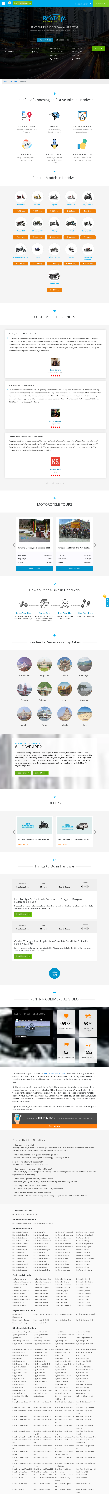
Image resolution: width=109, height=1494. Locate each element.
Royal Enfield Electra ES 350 (21, 1463)
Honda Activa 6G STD (19, 1328)
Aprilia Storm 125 (61, 1171)
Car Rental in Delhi (40, 1118)
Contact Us (41, 725)
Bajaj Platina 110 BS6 (41, 1200)
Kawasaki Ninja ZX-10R (62, 1378)
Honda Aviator (60, 1328)
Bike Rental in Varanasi (62, 1103)
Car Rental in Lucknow (83, 1127)
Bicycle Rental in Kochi (41, 1153)
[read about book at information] (38, 48)
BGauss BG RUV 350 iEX (84, 1217)
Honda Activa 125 (82, 1305)
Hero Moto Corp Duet (20, 1250)
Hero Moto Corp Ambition (85, 1241)
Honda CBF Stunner (19, 1337)
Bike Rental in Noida (19, 1091)
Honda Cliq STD (60, 1340)
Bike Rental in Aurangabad (85, 1065)
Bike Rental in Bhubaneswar (64, 1068)
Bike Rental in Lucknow (62, 1086)
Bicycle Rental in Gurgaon (21, 1153)
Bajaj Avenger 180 (61, 1174)
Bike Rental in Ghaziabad (42, 1074)
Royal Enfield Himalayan (20, 1471)
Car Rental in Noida (61, 1130)
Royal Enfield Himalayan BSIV (85, 1483)
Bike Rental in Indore (19, 1080)
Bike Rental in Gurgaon (83, 1074)
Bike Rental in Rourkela (41, 1097)
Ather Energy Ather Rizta (42, 1174)
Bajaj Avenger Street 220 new (86, 1182)
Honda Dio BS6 (39, 1343)
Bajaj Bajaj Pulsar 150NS (63, 1185)
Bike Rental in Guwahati (20, 1077)
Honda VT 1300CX (18, 1360)
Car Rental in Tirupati (83, 1135)
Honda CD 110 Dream (20, 1340)
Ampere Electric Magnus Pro (22, 1165)
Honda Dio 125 (17, 1343)
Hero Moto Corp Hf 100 (84, 1250)
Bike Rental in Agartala (20, 1065)
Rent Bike (13, 81)
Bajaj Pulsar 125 (60, 1200)
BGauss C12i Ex (17, 1220)
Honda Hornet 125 (61, 1349)
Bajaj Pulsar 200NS (82, 1206)
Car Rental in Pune (40, 1133)
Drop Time (75, 55)
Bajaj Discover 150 (82, 1191)
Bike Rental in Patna (61, 1091)
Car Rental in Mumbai (19, 1130)
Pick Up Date (55, 48)
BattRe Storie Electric (62, 1217)
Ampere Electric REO (41, 1165)
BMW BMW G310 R (18, 1223)
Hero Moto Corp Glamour (42, 1250)
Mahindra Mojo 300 (82, 1393)
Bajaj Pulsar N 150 (82, 1209)
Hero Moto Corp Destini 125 (64, 1244)
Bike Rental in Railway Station (43, 1056)
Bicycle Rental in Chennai (63, 1147)
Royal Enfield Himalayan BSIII (64, 1483)
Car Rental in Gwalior (83, 1121)
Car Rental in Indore (40, 1124)
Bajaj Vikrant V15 (18, 1217)
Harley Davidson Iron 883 (84, 1229)
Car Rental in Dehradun (20, 1118)
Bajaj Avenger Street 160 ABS (22, 1182)
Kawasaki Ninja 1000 (41, 1375)
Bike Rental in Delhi (82, 1071)
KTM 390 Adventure (61, 1381)
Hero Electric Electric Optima (64, 1235)
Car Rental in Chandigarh (42, 1115)
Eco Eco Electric (39, 1229)
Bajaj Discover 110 (40, 1191)
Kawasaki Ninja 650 (19, 1378)
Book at (35, 48)
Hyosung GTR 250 (82, 1360)
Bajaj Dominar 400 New (20, 1197)
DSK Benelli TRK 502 (61, 1226)
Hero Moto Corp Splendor (43, 1279)
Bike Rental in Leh (39, 1086)
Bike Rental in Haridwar (63, 1077)
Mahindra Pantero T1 (19, 1395)
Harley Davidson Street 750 (21, 1235)
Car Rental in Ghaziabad (84, 1118)
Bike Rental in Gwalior (41, 1077)
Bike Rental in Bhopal (41, 1068)
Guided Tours (62, 40)
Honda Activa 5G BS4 (19, 1317)
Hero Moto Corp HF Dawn (21, 1252)
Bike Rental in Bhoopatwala (21, 1056)
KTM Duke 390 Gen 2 (41, 1387)
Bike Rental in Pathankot (42, 1091)
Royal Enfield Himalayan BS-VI (86, 1477)
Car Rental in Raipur (61, 1133)
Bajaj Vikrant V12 (81, 1215)
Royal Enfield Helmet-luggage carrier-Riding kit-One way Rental (86, 1465)
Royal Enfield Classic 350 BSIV (65, 1422)
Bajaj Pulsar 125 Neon (20, 1203)
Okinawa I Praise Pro (83, 1395)
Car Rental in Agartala (19, 1112)
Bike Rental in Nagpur (62, 1088)
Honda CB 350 (39, 1331)
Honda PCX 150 (60, 1355)
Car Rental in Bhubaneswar (21, 1115)
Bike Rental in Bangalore (20, 1068)
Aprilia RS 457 (80, 1168)
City (6, 48)
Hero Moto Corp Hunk (83, 1252)
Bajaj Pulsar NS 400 (40, 1215)
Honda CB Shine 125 (19, 1334)
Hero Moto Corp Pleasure (63, 1273)
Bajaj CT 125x (80, 1188)
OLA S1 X (37, 1401)
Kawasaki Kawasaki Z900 (20, 1375)
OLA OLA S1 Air (60, 1398)
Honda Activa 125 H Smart (64, 1308)
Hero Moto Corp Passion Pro (86, 1270)
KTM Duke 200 (59, 1384)
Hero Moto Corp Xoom (42, 1290)
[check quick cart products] (90, 4)
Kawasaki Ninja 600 (82, 1375)
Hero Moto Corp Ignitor (20, 1258)
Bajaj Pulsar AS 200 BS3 (63, 1209)
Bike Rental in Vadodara (42, 1103)
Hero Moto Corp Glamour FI (64, 1250)
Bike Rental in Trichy (82, 1100)
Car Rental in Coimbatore (84, 1115)
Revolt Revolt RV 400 (40, 1410)
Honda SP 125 (38, 1358)
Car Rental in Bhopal (83, 1112)
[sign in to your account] (81, 4)
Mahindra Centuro (18, 1393)
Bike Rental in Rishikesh (20, 1097)
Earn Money (54, 959)
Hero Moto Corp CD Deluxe (43, 1244)
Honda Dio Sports (18, 1346)
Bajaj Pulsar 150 (60, 1203)
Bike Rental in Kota (18, 1086)
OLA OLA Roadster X (19, 1398)
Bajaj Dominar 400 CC (83, 1194)
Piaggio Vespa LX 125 (19, 1407)
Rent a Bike (16, 1047)
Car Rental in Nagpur (41, 1130)
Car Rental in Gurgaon (41, 1121)
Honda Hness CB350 (83, 1346)
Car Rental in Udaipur (41, 1138)
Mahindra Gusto (39, 1393)
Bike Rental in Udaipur (20, 1103)
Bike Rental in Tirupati (62, 1100)
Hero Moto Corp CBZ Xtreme (22, 1244)
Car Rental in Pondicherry (21, 1133)
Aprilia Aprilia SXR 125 (41, 1168)
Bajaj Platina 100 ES (19, 1200)
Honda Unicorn (81, 1358)
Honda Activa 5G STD (83, 1317)
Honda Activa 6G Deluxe (42, 1323)
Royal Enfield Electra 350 (84, 1457)
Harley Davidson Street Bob (43, 1235)
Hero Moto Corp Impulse (42, 1258)
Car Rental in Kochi (18, 1127)
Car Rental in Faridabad (63, 1118)
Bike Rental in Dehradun (63, 1071)
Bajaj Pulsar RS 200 (61, 1215)
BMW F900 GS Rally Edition (43, 1223)
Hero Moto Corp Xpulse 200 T (86, 1296)
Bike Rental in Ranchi (83, 1094)
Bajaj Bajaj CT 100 (18, 1185)
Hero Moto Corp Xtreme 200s (44, 1305)
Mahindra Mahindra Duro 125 (65, 1393)
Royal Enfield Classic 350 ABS (86, 1416)
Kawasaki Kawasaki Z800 (84, 1369)
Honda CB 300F (17, 1331)
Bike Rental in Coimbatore (42, 1071)
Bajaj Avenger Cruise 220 (42, 1177)
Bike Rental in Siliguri (62, 1097)
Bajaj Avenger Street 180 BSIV (44, 1182)
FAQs (107, 602)
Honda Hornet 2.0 (82, 1349)
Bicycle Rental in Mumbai (84, 1153)
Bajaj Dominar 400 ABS (62, 1194)
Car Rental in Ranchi (82, 1133)
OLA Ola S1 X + (17, 1401)
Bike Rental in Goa (61, 1074)
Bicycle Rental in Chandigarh (43, 1147)
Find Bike (98, 48)
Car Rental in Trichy (19, 1138)
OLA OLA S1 (38, 1398)
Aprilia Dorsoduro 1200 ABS (64, 1168)
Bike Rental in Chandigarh (84, 1068)
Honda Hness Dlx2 (18, 1349)
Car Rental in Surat (61, 1135)
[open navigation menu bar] (3, 3)
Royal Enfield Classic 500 (63, 1445)
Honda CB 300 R (81, 1328)
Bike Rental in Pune (18, 1094)
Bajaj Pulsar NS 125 (61, 1212)
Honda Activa (59, 1305)
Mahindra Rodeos (40, 1395)
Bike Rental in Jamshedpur (64, 1080)
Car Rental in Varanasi (83, 1138)
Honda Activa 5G (81, 1311)
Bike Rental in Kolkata (83, 1083)
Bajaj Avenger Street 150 (84, 1177)
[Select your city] (101, 3)
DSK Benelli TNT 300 (40, 1226)
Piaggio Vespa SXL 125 (83, 1407)
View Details (34, 569)
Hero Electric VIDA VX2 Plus (64, 1241)
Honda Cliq (37, 1340)
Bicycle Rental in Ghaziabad (85, 1147)
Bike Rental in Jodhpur (83, 1080)
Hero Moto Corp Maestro (21, 1264)
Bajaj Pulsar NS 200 (19, 1215)
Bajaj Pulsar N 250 (18, 1212)
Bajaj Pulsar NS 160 (82, 1212)
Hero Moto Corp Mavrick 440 (22, 1270)
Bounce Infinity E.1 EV (83, 1223)
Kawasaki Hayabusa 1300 (63, 1369)
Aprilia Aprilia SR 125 (83, 1165)
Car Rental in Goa (18, 1121)
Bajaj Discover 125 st (62, 1191)
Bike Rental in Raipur (62, 1094)
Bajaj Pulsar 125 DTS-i (83, 1200)
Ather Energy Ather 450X (20, 1174)
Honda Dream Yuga (40, 1346)
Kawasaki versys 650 (83, 1378)
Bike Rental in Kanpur (19, 1083)
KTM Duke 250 (80, 1384)
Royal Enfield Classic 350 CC (85, 1422)
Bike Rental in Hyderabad (84, 1077)
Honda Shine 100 (18, 1358)
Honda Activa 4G (18, 1311)
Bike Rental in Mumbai (41, 1088)
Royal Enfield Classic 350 (42, 1416)
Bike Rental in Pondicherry (85, 1091)
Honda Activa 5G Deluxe (42, 1317)
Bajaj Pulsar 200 (60, 1206)
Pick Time (53, 55)
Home (5, 81)
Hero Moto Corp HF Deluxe (43, 1252)
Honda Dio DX (59, 1343)
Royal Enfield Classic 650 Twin (44, 1451)
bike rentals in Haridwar (54, 906)
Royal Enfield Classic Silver (85, 1451)
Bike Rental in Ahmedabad (64, 1065)
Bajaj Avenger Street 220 (63, 1182)
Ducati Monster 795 (82, 1226)
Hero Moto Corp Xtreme (63, 1302)
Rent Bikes (45, 40)
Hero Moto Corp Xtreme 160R (22, 1305)
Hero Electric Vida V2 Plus (42, 1241)
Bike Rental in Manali (83, 1086)
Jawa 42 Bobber (17, 1363)
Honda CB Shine (81, 1331)
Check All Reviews (54, 484)
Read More (23, 725)
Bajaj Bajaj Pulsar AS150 (84, 1185)
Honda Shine (80, 1355)
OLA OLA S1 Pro (81, 1398)
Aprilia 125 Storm (61, 1165)
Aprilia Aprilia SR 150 (19, 1168)
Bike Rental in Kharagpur (42, 1083)
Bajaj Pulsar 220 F (40, 1209)
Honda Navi (38, 1355)
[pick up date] (57, 51)
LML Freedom (80, 1390)
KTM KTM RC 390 (39, 1390)
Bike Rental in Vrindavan (84, 1103)
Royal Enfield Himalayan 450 (64, 1471)
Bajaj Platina (80, 1197)
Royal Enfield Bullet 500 (20, 1416)
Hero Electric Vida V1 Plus (21, 1241)
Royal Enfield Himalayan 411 (43, 1471)
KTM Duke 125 (38, 1384)
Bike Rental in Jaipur (40, 1080)
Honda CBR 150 (39, 1337)
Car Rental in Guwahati (62, 1121)
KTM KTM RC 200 (18, 1390)
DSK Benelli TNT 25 (18, 1226)
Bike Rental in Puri (40, 1094)
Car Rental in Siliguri (19, 1135)
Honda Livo (16, 1355)
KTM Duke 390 (17, 1387)
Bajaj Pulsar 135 (39, 1203)
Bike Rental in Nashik (83, 1088)
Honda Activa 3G (81, 1308)
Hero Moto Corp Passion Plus (65, 1270)
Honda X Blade (39, 1360)
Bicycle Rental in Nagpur (20, 1156)
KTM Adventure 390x (19, 1384)
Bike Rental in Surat (40, 1100)
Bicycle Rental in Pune (41, 1156)
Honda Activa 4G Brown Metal (44, 1311)
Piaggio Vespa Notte (41, 1407)
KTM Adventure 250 (82, 1381)
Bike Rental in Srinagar (20, 1100)
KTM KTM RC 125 (81, 1387)
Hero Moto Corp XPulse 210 (22, 1302)
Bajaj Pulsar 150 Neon (20, 1206)
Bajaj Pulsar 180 (39, 1206)
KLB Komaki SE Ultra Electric (43, 1381)
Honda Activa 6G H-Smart (63, 1323)
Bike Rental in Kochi (61, 1083)
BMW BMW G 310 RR (62, 1220)
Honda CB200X (81, 1334)
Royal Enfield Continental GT (22, 1457)
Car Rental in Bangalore (63, 1112)
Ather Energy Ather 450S (84, 1171)
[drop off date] (78, 51)
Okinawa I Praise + (61, 1395)
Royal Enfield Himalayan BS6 (22, 1483)
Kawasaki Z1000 (18, 1381)
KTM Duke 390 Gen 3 (62, 1387)
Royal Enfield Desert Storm (64, 1457)
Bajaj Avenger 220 (82, 1174)
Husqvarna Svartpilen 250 (63, 1360)
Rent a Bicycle (34, 1047)
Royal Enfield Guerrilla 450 (64, 1463)
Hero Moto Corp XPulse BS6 (43, 1302)
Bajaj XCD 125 (38, 1217)
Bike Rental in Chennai (20, 1071)
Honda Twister (60, 1358)
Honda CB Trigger (40, 1334)
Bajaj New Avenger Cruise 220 (65, 1197)
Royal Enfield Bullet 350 (63, 1410)
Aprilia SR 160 (38, 1171)
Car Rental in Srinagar (41, 1135)
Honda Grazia (59, 1346)
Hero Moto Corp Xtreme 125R (86, 1302)
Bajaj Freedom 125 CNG (42, 1197)
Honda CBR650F (81, 1337)
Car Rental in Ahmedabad (42, 1112)
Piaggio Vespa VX (18, 1410)
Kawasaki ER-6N (39, 1369)
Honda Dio (79, 1340)
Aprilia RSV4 (16, 1171)
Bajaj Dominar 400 (40, 1194)
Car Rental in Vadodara (63, 1138)
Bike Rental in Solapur (83, 1097)
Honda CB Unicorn (61, 1334)
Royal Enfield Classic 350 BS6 (43, 1422)
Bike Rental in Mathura (20, 1088)
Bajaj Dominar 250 (18, 1194)
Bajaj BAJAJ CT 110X (40, 1185)
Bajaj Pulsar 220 (17, 1209)
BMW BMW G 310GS (82, 1220)
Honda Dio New (81, 1343)
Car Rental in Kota (61, 1127)
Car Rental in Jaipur (61, 1124)
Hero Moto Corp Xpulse (63, 1290)
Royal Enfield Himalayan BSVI (43, 1489)
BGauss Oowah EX (40, 1220)
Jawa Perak (79, 1363)
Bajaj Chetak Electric (40, 1188)
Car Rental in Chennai (62, 1115)
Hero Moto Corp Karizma (63, 1258)
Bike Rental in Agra (40, 1065)
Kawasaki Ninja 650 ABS (42, 1378)
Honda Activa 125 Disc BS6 (43, 1308)
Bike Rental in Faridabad (20, 1074)
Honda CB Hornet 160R (63, 1331)
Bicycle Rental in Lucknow (63, 1153)
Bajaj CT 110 (59, 1188)
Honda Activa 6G (18, 1323)
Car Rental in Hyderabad (20, 1124)
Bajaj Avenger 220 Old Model (22, 1177)
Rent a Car (24, 1047)
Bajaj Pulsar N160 (40, 1212)
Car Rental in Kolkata (41, 1127)
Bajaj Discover (17, 1191)
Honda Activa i (39, 1328)
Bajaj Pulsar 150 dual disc (84, 1203)
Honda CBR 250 (60, 1337)
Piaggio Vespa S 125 (61, 1407)
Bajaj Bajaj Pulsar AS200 (20, 1188)
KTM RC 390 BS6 (60, 1390)
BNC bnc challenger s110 (63, 1223)
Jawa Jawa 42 (59, 1363)
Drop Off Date (77, 48)
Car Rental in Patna (82, 1130)
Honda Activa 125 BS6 (20, 1308)
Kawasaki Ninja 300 (61, 1375)
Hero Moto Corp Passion (42, 1270)
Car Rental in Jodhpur (83, 1124)
